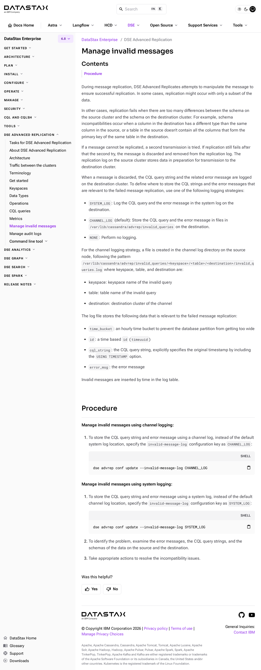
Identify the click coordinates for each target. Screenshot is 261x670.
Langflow (84, 25)
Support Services (205, 25)
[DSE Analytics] (37, 249)
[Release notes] (37, 284)
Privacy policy (156, 628)
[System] (253, 9)
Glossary (13, 646)
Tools (240, 25)
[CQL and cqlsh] (37, 117)
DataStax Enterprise (100, 39)
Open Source (164, 25)
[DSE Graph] (37, 258)
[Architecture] (37, 56)
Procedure (93, 74)
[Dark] (246, 9)
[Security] (37, 108)
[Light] (239, 9)
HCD (111, 25)
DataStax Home (19, 638)
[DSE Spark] (37, 275)
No (112, 589)
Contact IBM (244, 632)
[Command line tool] (40, 241)
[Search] (141, 9)
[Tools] (37, 126)
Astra (55, 25)
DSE (134, 25)
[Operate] (37, 91)
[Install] (37, 74)
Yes (91, 589)
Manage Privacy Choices (102, 634)
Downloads (16, 661)
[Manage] (37, 100)
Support (13, 653)
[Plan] (37, 65)
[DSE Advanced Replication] (37, 134)
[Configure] (37, 82)
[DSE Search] (37, 267)
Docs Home (20, 25)
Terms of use (181, 628)
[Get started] (37, 48)
